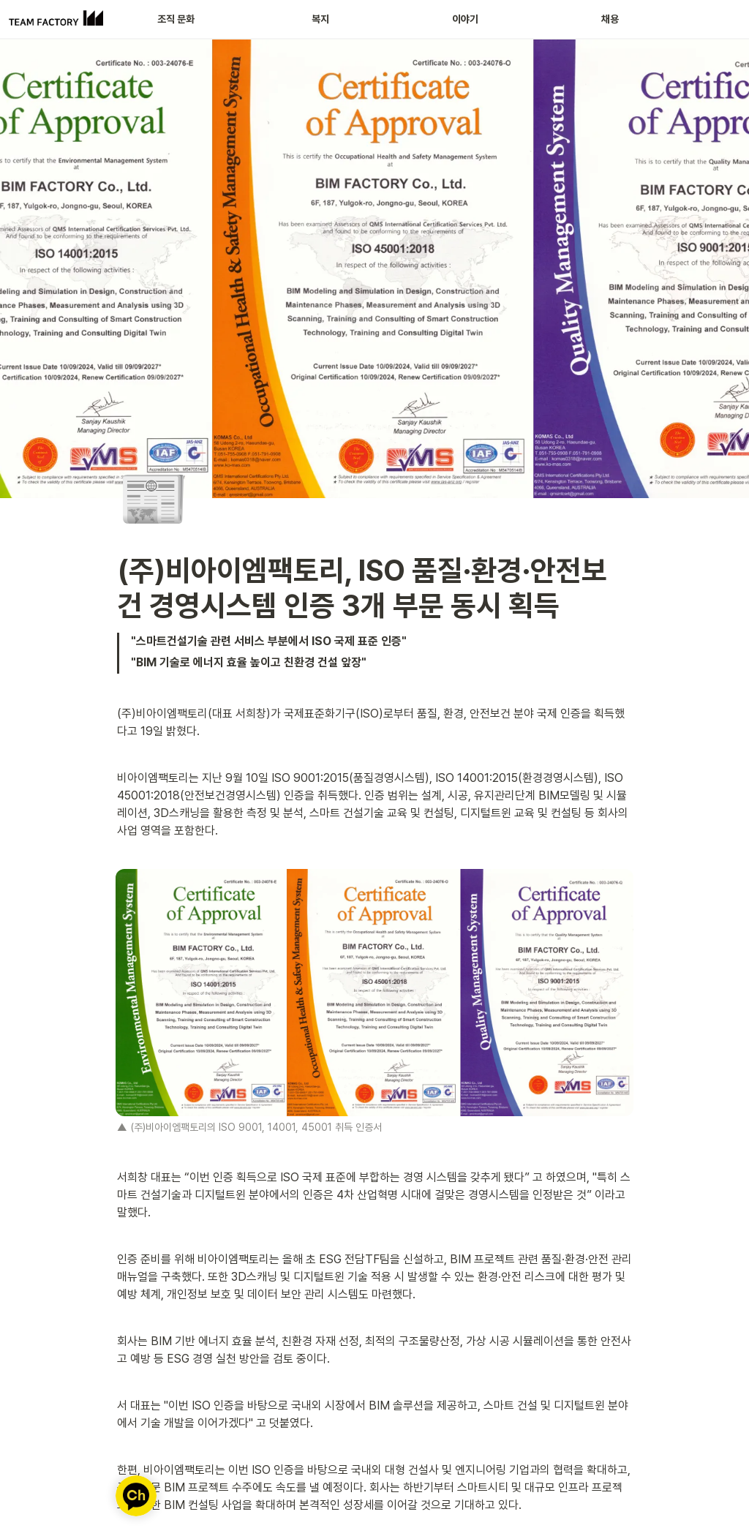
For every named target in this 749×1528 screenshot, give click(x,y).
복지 (320, 19)
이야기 (465, 19)
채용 (610, 19)
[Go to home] (56, 19)
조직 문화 (176, 19)
